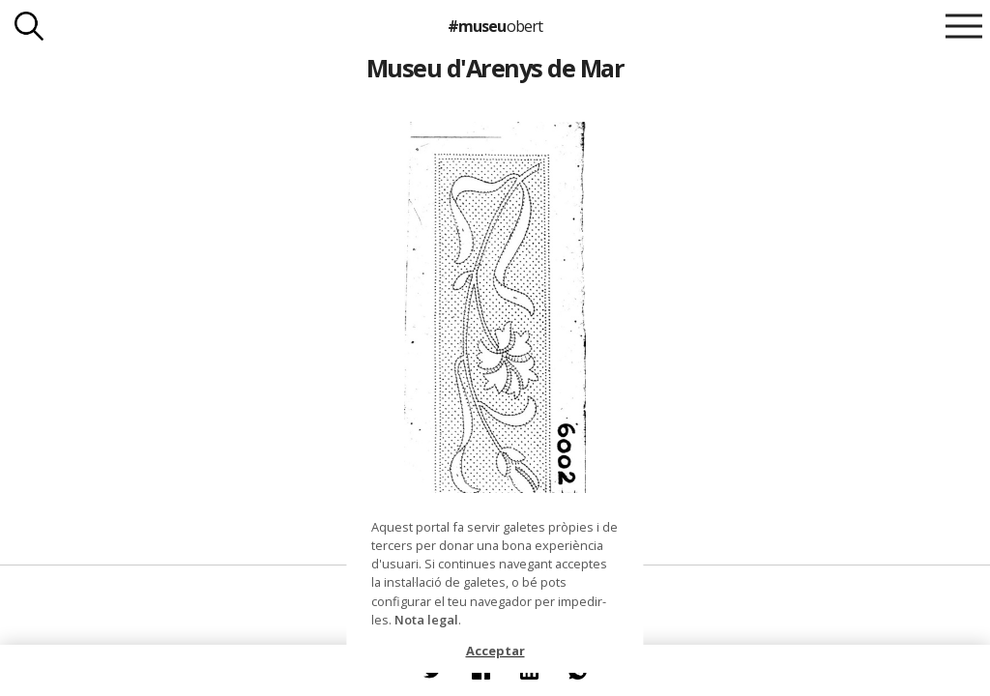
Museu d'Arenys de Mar (495, 67)
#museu (494, 26)
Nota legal (426, 619)
